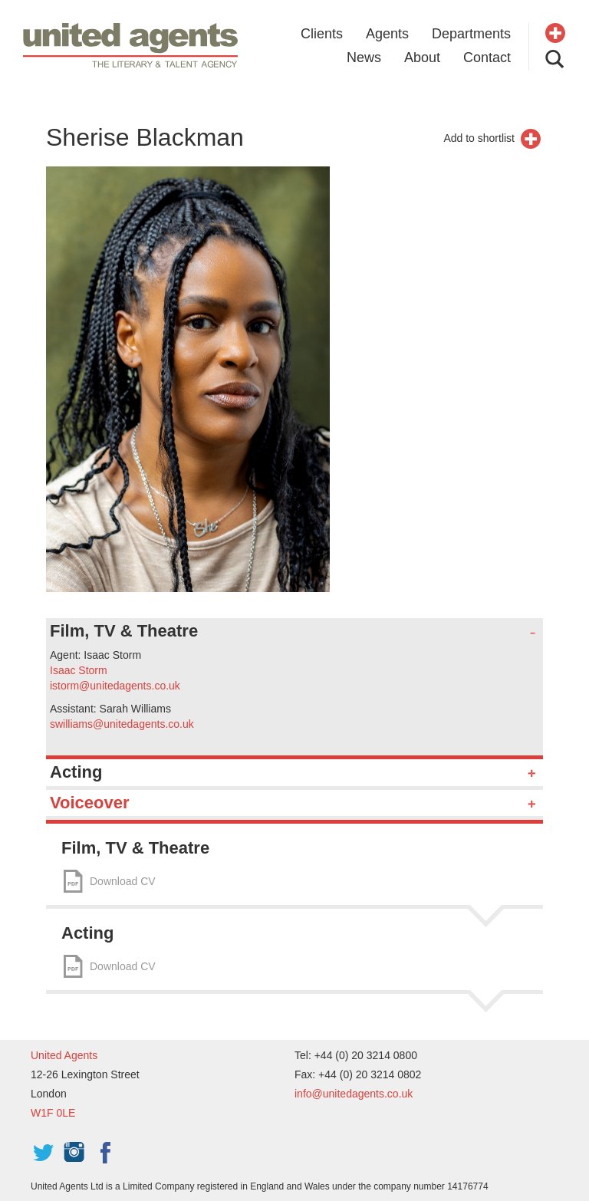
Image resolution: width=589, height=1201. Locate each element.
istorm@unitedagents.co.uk (115, 685)
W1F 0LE (53, 1113)
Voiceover (90, 802)
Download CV (123, 881)
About (422, 57)
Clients (322, 33)
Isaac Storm (78, 670)
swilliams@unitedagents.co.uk (122, 724)
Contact (487, 57)
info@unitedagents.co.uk (353, 1093)
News (364, 57)
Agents (387, 33)
